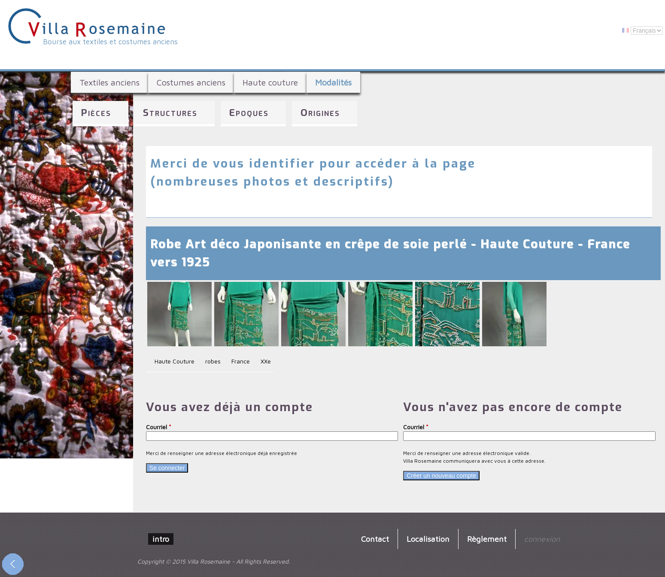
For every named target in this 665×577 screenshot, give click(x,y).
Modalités (333, 82)
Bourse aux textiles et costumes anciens (110, 41)
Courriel (158, 426)
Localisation (428, 538)
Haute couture (270, 82)
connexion (542, 538)
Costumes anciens (191, 82)
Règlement (487, 538)
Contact (375, 538)
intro (160, 538)
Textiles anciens (109, 82)
